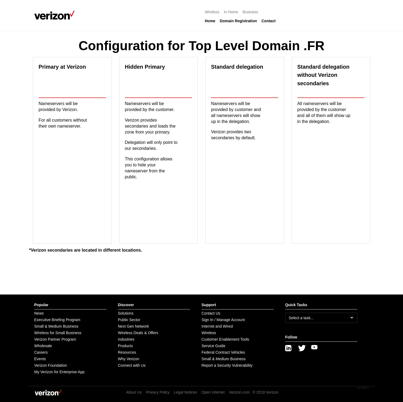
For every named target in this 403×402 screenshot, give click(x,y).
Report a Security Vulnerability (227, 365)
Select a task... (301, 318)
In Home (231, 12)
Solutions (126, 313)
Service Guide (213, 346)
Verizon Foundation (50, 365)
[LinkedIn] (288, 348)
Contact (269, 21)
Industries (126, 339)
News (39, 313)
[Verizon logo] (56, 15)
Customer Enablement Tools (225, 339)
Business (250, 12)
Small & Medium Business (56, 326)
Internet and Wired (217, 326)
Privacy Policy (158, 392)
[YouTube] (314, 348)
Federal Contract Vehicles (223, 352)
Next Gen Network (133, 326)
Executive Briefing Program (57, 320)
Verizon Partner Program (55, 339)
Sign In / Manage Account (223, 320)
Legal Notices (185, 392)
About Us (134, 392)
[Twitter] (301, 348)
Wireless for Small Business (57, 333)
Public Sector (129, 320)
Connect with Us (132, 365)
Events (40, 359)
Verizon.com (239, 392)
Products (125, 346)
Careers (41, 352)
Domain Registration (238, 21)
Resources (127, 352)
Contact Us (211, 313)
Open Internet (213, 392)
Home (210, 21)
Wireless (212, 12)
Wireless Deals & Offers (138, 333)
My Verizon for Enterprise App (59, 372)
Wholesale (43, 346)
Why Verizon (128, 359)
